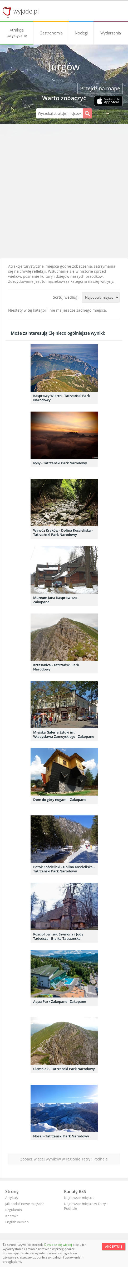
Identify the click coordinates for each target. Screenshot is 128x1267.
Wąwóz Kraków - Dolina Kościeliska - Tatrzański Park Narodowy (63, 532)
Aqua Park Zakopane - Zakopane (59, 1001)
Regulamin (13, 1209)
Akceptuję (113, 1246)
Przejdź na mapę (100, 88)
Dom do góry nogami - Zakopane (59, 799)
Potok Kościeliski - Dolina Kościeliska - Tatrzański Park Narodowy (64, 869)
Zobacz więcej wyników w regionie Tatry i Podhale (64, 1159)
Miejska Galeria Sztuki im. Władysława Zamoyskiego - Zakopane (63, 734)
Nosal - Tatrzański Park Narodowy (61, 1136)
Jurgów (64, 66)
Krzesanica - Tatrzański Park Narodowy (56, 667)
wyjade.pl (26, 11)
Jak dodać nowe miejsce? (24, 1203)
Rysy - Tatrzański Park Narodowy (60, 463)
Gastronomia (51, 33)
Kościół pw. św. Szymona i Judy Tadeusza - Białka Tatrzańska (58, 936)
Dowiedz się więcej (58, 1244)
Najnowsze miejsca (78, 1197)
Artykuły (11, 1197)
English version (17, 1222)
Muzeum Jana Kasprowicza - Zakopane (56, 599)
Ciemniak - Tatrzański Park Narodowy (64, 1069)
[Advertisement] (64, 191)
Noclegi (81, 33)
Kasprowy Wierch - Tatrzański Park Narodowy (61, 398)
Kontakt (11, 1215)
